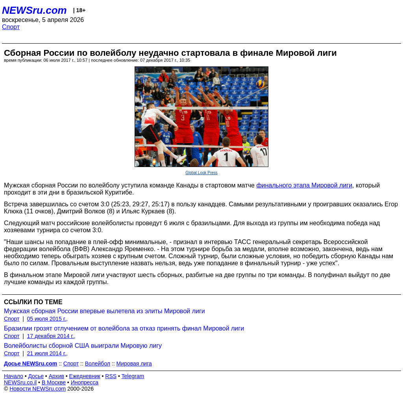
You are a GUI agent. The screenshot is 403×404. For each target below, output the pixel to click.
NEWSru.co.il (20, 382)
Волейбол (97, 363)
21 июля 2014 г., (47, 353)
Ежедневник (84, 376)
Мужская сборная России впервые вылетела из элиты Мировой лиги (104, 311)
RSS (110, 376)
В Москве (54, 382)
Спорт (11, 27)
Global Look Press (201, 173)
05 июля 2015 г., (47, 319)
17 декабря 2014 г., (51, 336)
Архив (56, 376)
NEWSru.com (34, 10)
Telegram (133, 376)
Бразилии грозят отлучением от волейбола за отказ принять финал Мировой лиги (124, 328)
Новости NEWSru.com (37, 389)
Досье (36, 376)
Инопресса (85, 382)
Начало (13, 376)
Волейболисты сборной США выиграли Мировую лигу (83, 345)
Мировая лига (134, 363)
